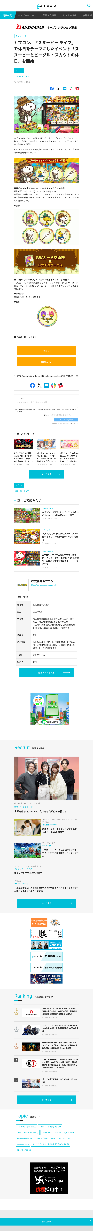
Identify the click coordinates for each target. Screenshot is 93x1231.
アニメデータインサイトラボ (50, 1137)
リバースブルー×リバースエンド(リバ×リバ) (53, 1149)
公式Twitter (46, 361)
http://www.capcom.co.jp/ (43, 595)
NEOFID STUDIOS (24, 1161)
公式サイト (46, 350)
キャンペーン (21, 36)
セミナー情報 (69, 15)
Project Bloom (23, 1155)
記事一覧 (7, 15)
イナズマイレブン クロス (26, 1137)
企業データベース (27, 15)
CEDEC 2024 (46, 1143)
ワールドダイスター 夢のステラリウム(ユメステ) (51, 1155)
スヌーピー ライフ (22, 76)
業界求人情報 (49, 15)
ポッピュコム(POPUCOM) (64, 1143)
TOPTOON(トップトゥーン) (27, 1143)
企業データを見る (46, 683)
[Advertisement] (33, 485)
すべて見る (46, 474)
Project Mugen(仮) (24, 1149)
